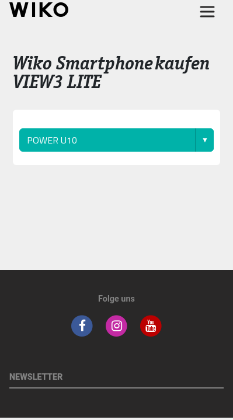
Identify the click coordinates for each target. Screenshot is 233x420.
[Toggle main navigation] (207, 11)
